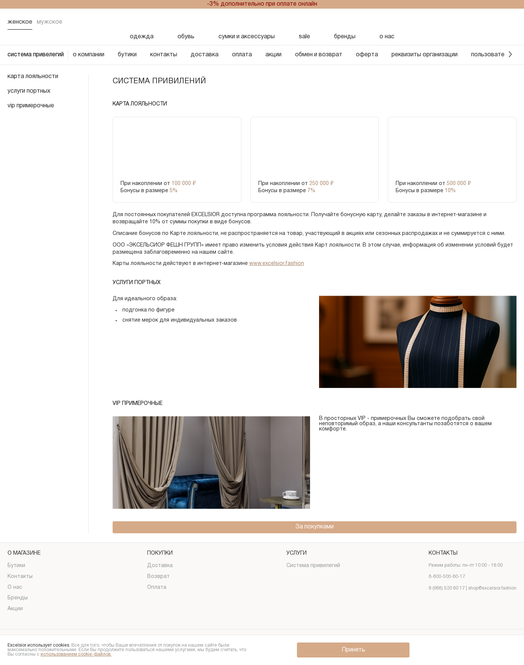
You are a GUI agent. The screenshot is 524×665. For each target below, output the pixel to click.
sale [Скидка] (304, 36)
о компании (88, 54)
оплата (242, 54)
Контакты (20, 576)
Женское (20, 22)
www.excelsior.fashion (276, 263)
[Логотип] (262, 22)
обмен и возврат (318, 54)
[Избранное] (471, 22)
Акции (15, 608)
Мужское (49, 22)
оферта (367, 54)
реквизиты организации (424, 54)
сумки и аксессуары (246, 36)
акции (273, 54)
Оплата (156, 587)
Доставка (160, 565)
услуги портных (29, 91)
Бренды (18, 598)
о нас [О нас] (387, 36)
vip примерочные (31, 105)
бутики (127, 54)
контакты (163, 54)
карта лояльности (33, 76)
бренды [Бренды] (344, 36)
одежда (142, 36)
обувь (186, 36)
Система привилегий (313, 565)
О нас (15, 587)
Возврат (158, 576)
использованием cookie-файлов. (76, 654)
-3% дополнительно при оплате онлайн (262, 4)
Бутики (16, 565)
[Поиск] (452, 22)
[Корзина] (510, 22)
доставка (204, 54)
